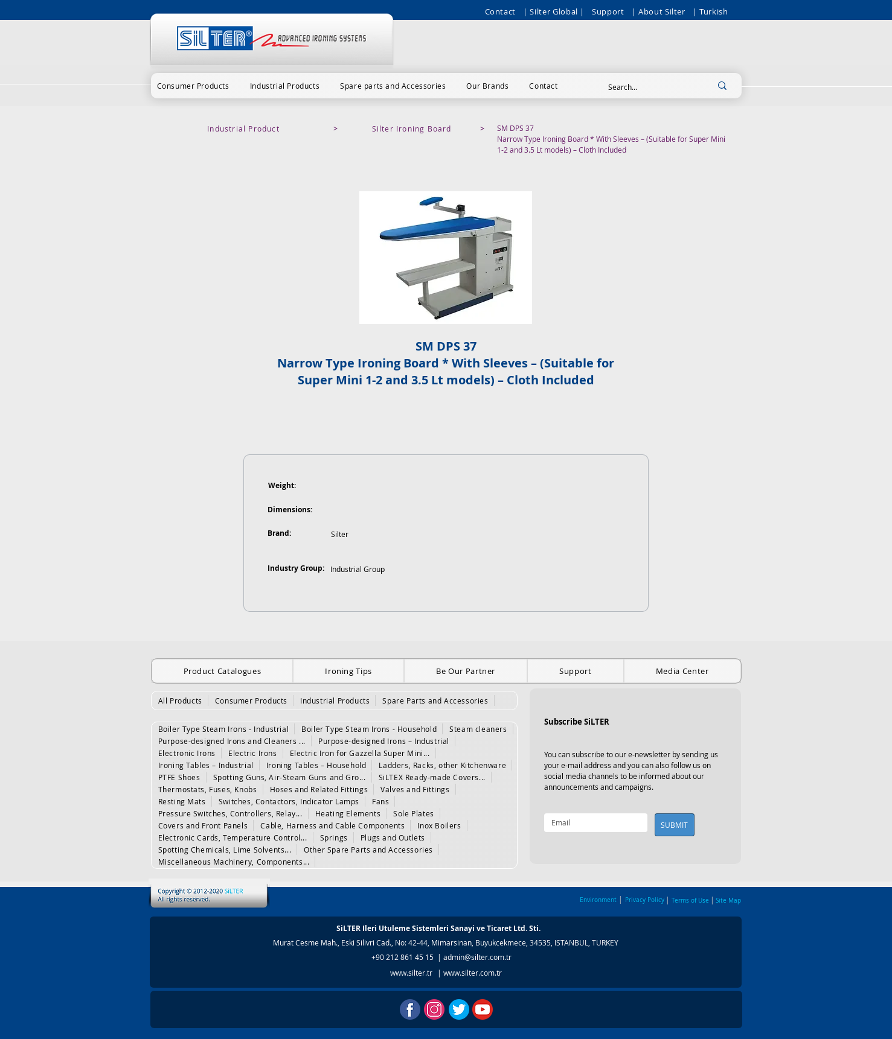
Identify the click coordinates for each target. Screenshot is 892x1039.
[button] (193, 86)
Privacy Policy (644, 900)
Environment (598, 900)
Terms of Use (690, 900)
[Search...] (647, 87)
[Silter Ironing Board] (413, 128)
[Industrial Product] (245, 128)
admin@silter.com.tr (477, 957)
